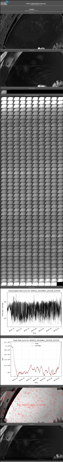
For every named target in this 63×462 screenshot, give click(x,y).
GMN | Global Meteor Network (36, 3)
